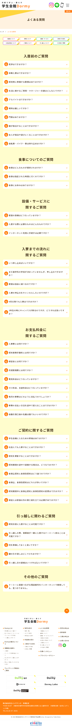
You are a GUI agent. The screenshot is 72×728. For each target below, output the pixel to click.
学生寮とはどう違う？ (11, 631)
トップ (2, 32)
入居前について (11, 39)
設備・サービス (44, 39)
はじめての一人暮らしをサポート (12, 660)
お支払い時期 (28, 649)
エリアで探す (28, 634)
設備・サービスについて (47, 636)
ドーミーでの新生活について (11, 655)
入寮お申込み (64, 637)
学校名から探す (28, 636)
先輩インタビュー (46, 652)
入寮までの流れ (61, 39)
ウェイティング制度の (11, 671)
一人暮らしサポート (10, 638)
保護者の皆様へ (10, 649)
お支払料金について (11, 43)
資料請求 (63, 633)
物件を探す (28, 629)
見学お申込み (64, 629)
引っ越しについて (44, 43)
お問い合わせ (64, 641)
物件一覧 (26, 631)
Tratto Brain (57, 718)
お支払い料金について (46, 640)
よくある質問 (44, 629)
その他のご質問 (61, 43)
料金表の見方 (28, 640)
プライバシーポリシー (47, 656)
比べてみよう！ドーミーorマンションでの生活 (12, 635)
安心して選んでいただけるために (11, 664)
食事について (27, 39)
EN (69, 11)
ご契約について (28, 43)
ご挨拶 (6, 651)
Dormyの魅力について (12, 643)
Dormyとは (9, 629)
